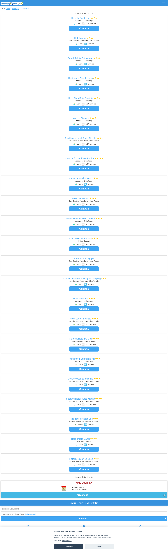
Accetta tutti (68, 547)
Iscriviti (122, 518)
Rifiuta (99, 547)
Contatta (84, 28)
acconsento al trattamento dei (18, 514)
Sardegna (15, 9)
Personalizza (66, 540)
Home (8, 9)
